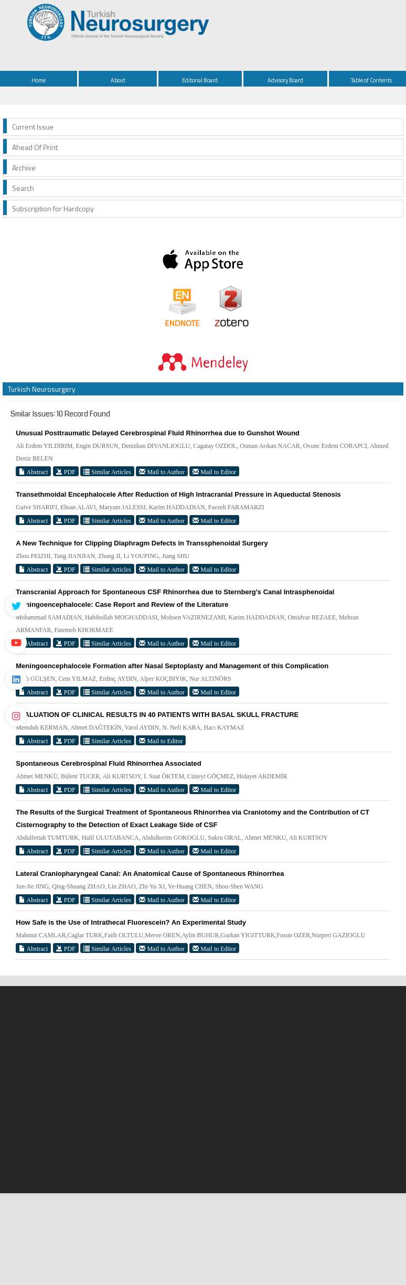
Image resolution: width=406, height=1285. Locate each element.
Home (38, 80)
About (118, 80)
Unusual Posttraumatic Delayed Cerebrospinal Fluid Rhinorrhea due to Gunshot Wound (158, 433)
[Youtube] (16, 642)
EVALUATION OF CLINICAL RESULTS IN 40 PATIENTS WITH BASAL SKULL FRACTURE (157, 715)
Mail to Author (161, 472)
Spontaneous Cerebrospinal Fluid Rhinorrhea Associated (108, 763)
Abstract (33, 472)
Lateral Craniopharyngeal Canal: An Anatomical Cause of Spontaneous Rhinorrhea (150, 873)
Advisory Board (285, 80)
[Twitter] (16, 605)
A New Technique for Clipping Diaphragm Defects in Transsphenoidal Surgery (142, 543)
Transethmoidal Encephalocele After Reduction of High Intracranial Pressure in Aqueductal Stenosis (178, 494)
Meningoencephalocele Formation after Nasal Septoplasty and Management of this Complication (172, 666)
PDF (66, 472)
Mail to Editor (214, 472)
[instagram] (16, 715)
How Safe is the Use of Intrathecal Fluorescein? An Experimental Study (131, 922)
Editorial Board (200, 80)
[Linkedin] (16, 679)
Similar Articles (107, 472)
